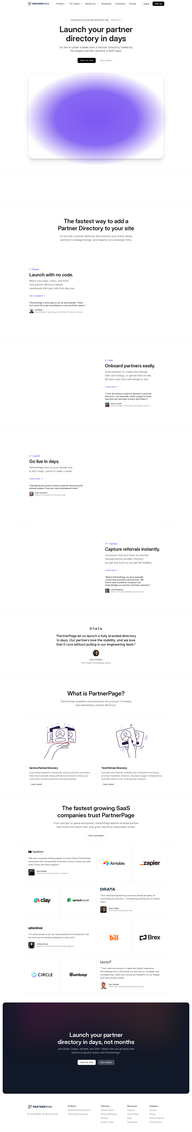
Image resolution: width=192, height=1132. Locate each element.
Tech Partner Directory (78, 1114)
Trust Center (133, 1114)
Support (131, 1110)
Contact (153, 1110)
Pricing (152, 1114)
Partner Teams (107, 1110)
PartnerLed (132, 1122)
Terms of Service (156, 1118)
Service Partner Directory (79, 1110)
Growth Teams (107, 1122)
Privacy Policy (155, 1122)
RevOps (104, 1118)
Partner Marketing (109, 1114)
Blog (129, 1118)
